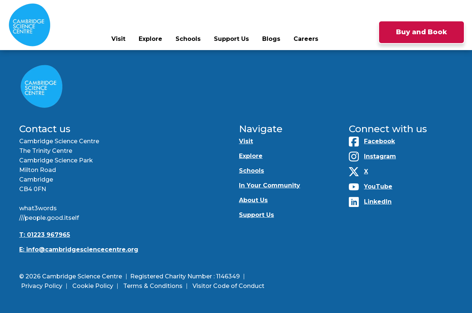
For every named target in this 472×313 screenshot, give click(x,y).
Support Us (231, 38)
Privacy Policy (41, 285)
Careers (306, 38)
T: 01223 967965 (44, 234)
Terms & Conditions (153, 285)
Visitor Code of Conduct (228, 285)
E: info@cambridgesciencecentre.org (78, 249)
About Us (253, 200)
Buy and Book (421, 32)
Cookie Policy (92, 285)
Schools (188, 38)
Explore (150, 38)
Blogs (271, 38)
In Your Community (269, 185)
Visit (118, 38)
